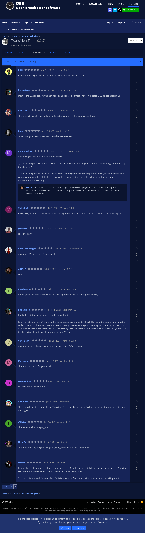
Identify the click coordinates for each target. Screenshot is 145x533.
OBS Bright (8, 502)
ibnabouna (24, 289)
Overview (8, 52)
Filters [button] (136, 61)
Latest (6, 61)
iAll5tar (22, 421)
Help (121, 4)
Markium (23, 361)
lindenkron (24, 90)
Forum (133, 4)
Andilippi (23, 401)
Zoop (20, 131)
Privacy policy (119, 502)
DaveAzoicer (24, 381)
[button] (19, 22)
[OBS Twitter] (115, 10)
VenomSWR (24, 340)
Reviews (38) (39, 52)
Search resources (26, 29)
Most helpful (19, 61)
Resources (39, 22)
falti (20, 70)
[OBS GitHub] (120, 10)
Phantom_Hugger (27, 248)
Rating (33, 61)
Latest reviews (10, 29)
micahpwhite (25, 151)
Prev (6, 486)
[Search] (136, 22)
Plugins (26, 22)
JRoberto (22, 228)
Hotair (21, 462)
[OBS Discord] (110, 10)
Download (96, 4)
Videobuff (23, 208)
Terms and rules (105, 502)
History (52, 52)
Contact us (91, 502)
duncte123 (24, 110)
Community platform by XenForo (24, 508)
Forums (14, 22)
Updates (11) (23, 52)
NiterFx (22, 442)
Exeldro (16, 45)
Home (80, 4)
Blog (110, 4)
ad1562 (22, 269)
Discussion (65, 52)
